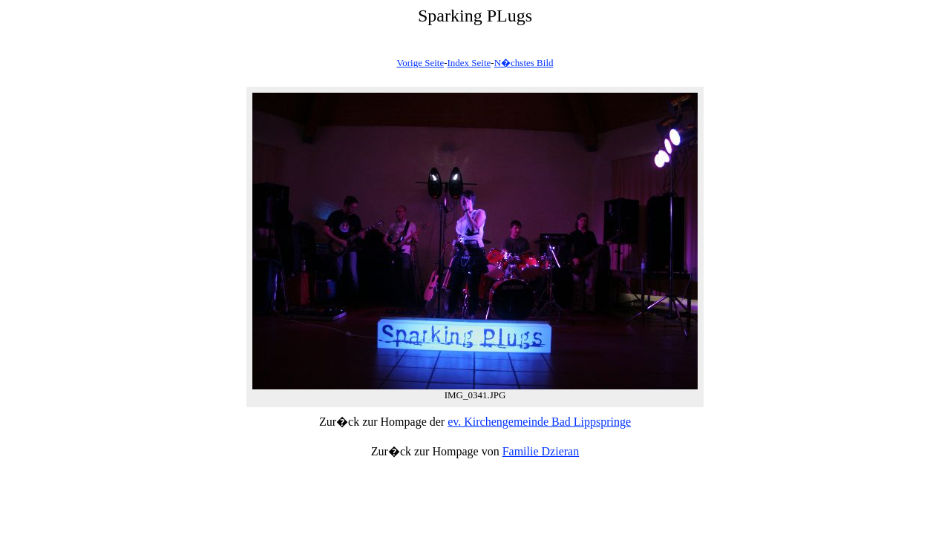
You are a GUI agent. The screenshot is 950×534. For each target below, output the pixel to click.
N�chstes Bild (524, 62)
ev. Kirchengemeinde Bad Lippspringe (539, 421)
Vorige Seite (420, 62)
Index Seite (469, 62)
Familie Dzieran (541, 451)
